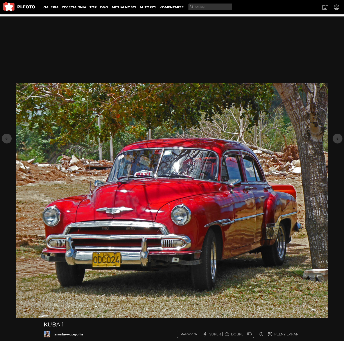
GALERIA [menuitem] (51, 7)
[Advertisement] (172, 47)
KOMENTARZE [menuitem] (171, 7)
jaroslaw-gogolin (68, 334)
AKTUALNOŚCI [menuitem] (123, 7)
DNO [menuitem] (104, 7)
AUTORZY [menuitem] (148, 7)
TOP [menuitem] (93, 7)
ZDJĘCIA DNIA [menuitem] (74, 7)
